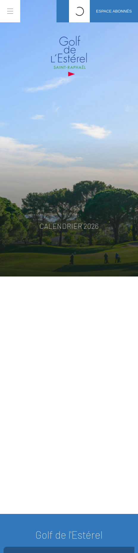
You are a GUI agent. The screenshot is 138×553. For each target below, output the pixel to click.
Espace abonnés (114, 11)
